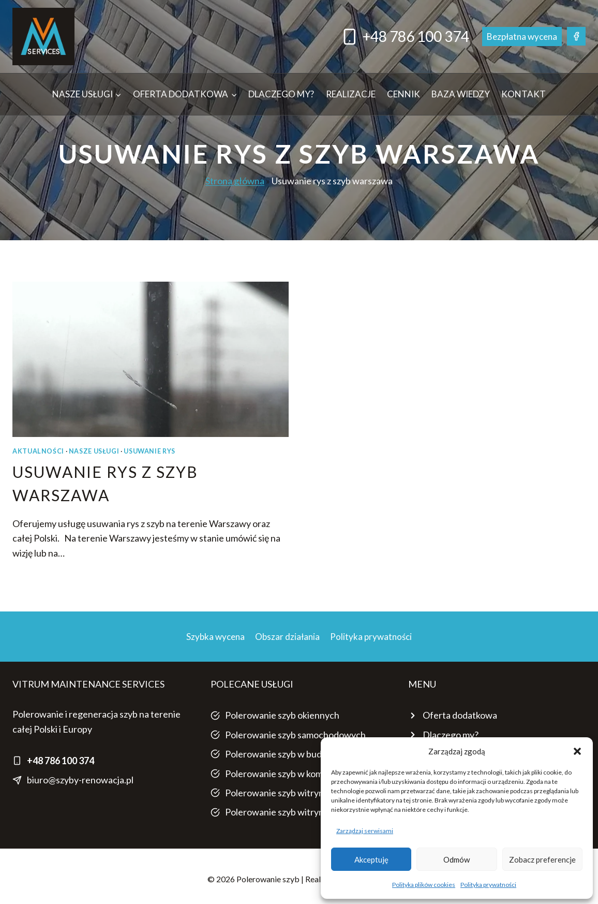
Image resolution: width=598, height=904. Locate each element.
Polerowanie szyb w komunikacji (289, 773)
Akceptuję (371, 859)
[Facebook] (576, 36)
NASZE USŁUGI (94, 451)
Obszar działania (287, 636)
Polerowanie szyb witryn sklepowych (299, 792)
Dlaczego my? (281, 94)
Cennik (403, 94)
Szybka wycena (215, 636)
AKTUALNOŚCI (38, 451)
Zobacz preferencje (542, 859)
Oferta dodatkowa (460, 715)
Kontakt (523, 94)
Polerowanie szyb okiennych (282, 715)
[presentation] (150, 359)
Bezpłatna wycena (522, 36)
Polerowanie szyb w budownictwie (294, 754)
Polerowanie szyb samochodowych (295, 734)
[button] (577, 751)
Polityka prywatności (488, 884)
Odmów (456, 859)
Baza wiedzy (460, 94)
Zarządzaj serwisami (364, 831)
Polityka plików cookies (423, 884)
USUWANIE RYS (149, 451)
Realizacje (351, 94)
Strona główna (234, 180)
